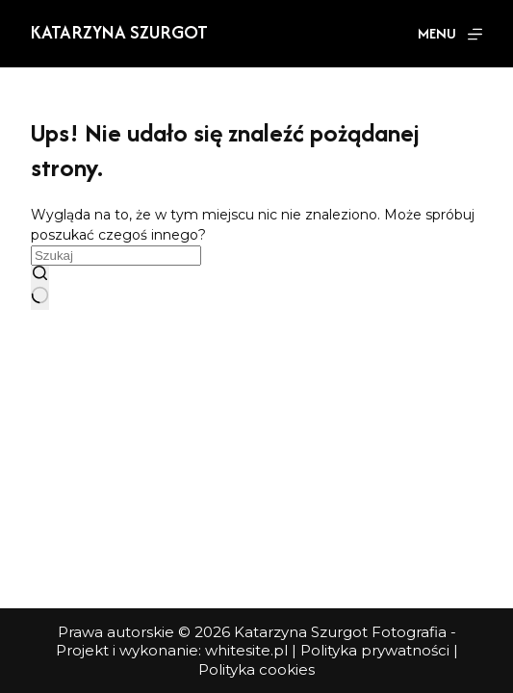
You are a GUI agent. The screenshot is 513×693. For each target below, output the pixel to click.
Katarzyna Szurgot (119, 31)
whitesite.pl (246, 650)
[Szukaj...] (116, 255)
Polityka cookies (256, 669)
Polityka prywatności (374, 650)
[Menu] (450, 33)
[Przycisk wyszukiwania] (40, 288)
